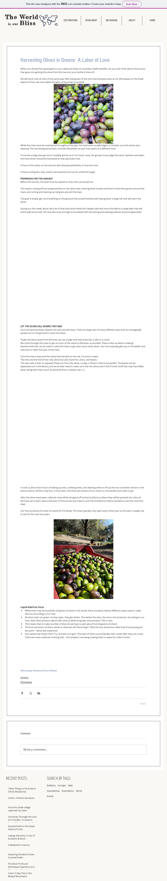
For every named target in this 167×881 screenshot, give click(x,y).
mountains (68, 790)
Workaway (26, 682)
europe (62, 785)
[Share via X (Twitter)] (30, 693)
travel (50, 796)
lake (70, 785)
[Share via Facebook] (22, 693)
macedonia (53, 790)
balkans (51, 785)
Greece (24, 677)
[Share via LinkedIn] (38, 693)
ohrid (79, 790)
